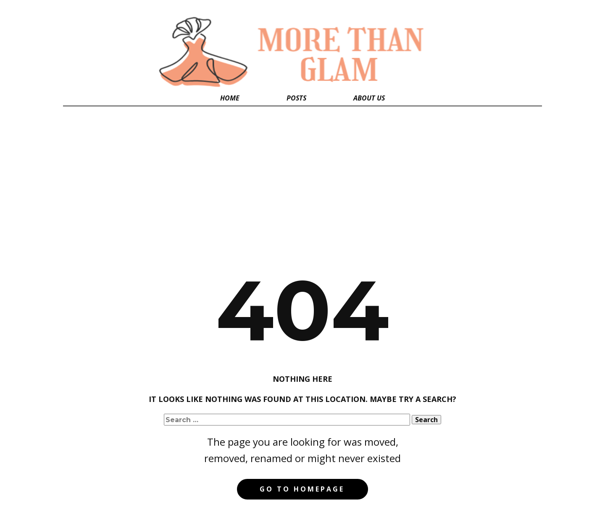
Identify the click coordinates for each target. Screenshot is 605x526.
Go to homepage (302, 489)
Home (229, 98)
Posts (296, 98)
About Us (369, 98)
